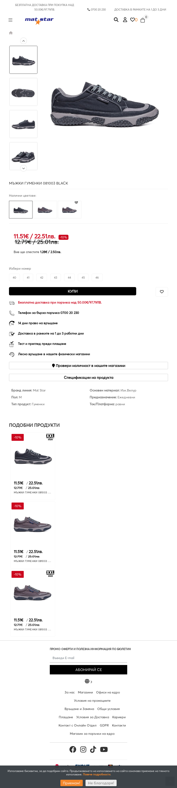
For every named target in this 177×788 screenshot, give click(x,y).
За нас (70, 692)
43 (55, 277)
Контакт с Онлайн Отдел (78, 725)
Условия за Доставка (92, 717)
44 (69, 277)
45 (83, 277)
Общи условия (108, 709)
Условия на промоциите (92, 701)
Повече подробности (96, 774)
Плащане (66, 717)
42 (41, 277)
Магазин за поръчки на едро (92, 734)
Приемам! (71, 783)
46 (97, 277)
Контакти (119, 725)
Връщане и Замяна (79, 709)
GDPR (104, 725)
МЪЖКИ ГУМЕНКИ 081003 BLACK (35, 492)
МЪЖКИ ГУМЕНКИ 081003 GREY (34, 561)
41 (28, 277)
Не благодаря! (101, 783)
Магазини (85, 692)
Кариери (119, 717)
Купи (73, 291)
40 (14, 277)
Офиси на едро (108, 692)
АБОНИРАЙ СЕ (88, 669)
